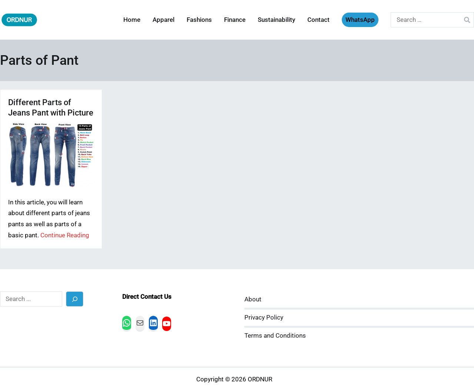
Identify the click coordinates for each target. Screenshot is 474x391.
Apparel (163, 19)
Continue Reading (64, 235)
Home (131, 19)
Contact (318, 19)
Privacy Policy (263, 317)
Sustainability (276, 19)
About (252, 299)
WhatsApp (360, 19)
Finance (235, 19)
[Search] (74, 299)
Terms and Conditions (275, 335)
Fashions (199, 19)
